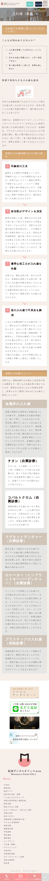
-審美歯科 (7, 838)
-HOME (6, 785)
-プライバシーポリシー (30, 871)
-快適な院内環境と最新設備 (14, 800)
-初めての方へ (9, 816)
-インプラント (9, 841)
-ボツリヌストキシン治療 (13, 857)
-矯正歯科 (7, 835)
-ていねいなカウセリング (13, 797)
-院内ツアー (8, 791)
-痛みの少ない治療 (11, 807)
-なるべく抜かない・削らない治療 (17, 810)
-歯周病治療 (8, 829)
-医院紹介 (7, 788)
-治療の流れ (8, 813)
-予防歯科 (7, 832)
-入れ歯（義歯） (10, 844)
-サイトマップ (16, 871)
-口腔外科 (7, 850)
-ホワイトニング (10, 847)
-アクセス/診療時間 (11, 822)
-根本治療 (7, 804)
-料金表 (6, 863)
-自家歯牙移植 (9, 854)
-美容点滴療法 (9, 860)
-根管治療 (7, 825)
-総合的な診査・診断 (11, 794)
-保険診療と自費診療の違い (14, 819)
